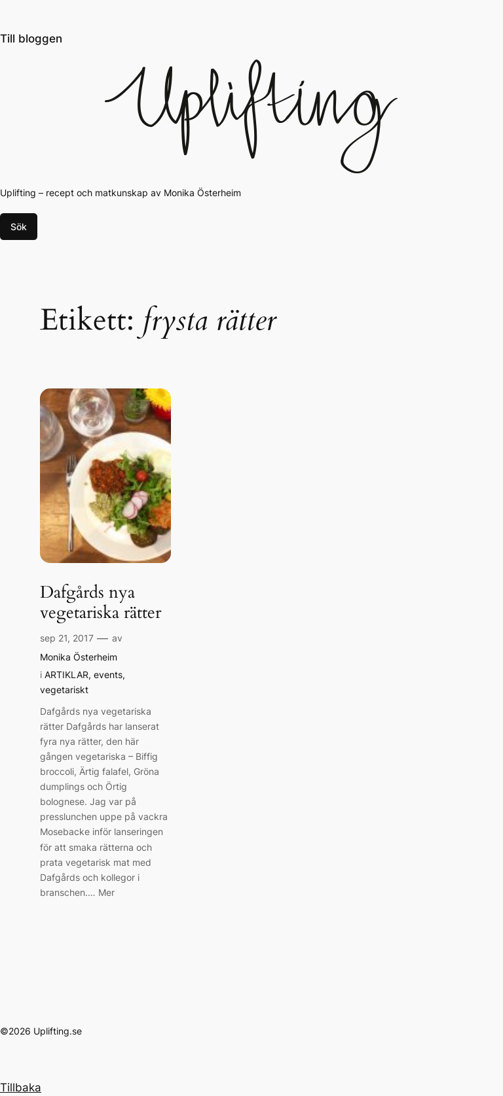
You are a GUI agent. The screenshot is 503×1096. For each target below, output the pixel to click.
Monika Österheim (78, 656)
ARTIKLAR (66, 674)
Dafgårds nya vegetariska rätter (100, 603)
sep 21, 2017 (67, 637)
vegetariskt (64, 689)
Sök (18, 226)
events (108, 674)
